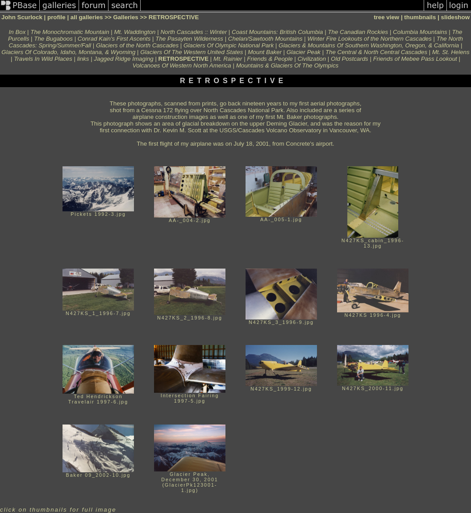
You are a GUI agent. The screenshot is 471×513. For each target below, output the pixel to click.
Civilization (311, 58)
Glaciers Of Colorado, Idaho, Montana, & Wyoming (68, 52)
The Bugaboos (53, 38)
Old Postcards (349, 58)
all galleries (87, 17)
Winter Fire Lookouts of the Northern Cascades (369, 38)
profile (56, 17)
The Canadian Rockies (358, 32)
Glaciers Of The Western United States (191, 52)
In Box (17, 32)
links (83, 58)
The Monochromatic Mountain (69, 32)
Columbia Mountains (420, 32)
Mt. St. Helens (451, 52)
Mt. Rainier (227, 58)
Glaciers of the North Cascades (137, 45)
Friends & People (269, 58)
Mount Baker (265, 52)
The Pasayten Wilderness (189, 38)
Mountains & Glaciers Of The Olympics (287, 65)
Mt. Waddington (134, 32)
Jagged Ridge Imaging (123, 58)
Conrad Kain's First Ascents (114, 38)
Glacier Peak (304, 52)
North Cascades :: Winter (193, 32)
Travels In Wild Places (43, 58)
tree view (386, 17)
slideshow (455, 17)
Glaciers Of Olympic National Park (228, 45)
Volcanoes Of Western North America (182, 65)
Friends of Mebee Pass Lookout (415, 58)
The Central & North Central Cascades (376, 52)
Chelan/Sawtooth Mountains (265, 38)
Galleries (125, 17)
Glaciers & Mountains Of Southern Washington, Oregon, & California (369, 45)
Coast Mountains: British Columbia (277, 32)
